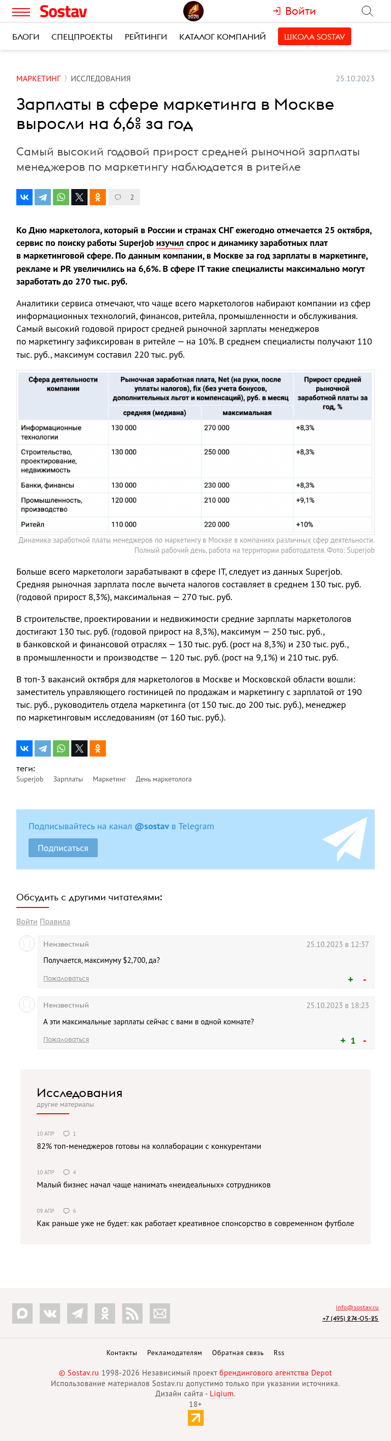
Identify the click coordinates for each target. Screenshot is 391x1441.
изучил (170, 242)
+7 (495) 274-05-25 (350, 1318)
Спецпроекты (82, 37)
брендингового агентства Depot (275, 1372)
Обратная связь (238, 1352)
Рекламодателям (174, 1352)
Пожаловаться (66, 978)
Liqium (222, 1393)
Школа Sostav (314, 37)
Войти (27, 921)
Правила (55, 921)
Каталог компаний (222, 37)
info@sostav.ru (357, 1307)
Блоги (25, 37)
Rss (279, 1352)
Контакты (121, 1352)
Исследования (80, 1092)
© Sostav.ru (79, 1372)
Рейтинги (146, 37)
